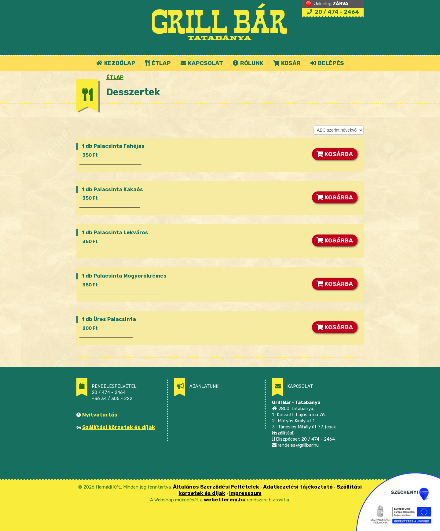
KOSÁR (287, 63)
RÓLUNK (248, 63)
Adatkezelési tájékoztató (298, 487)
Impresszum (245, 493)
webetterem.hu (225, 499)
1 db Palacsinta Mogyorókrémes (124, 276)
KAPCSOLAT (202, 63)
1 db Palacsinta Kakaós (112, 189)
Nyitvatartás (99, 415)
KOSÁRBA (335, 154)
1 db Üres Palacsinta (109, 319)
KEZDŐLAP (115, 63)
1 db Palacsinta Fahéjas (113, 146)
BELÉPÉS (327, 63)
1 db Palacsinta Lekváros (115, 232)
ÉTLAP (158, 63)
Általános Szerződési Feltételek (216, 487)
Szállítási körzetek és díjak (118, 427)
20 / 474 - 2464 (333, 12)
